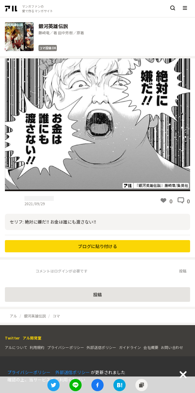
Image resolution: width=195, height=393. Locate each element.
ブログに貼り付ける (97, 246)
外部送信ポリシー (101, 347)
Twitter (12, 337)
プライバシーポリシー (65, 347)
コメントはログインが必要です (61, 270)
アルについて (16, 347)
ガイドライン (130, 347)
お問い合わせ (172, 347)
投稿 (182, 270)
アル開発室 (32, 337)
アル (13, 315)
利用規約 (37, 347)
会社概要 (150, 347)
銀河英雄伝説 (35, 315)
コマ (56, 315)
